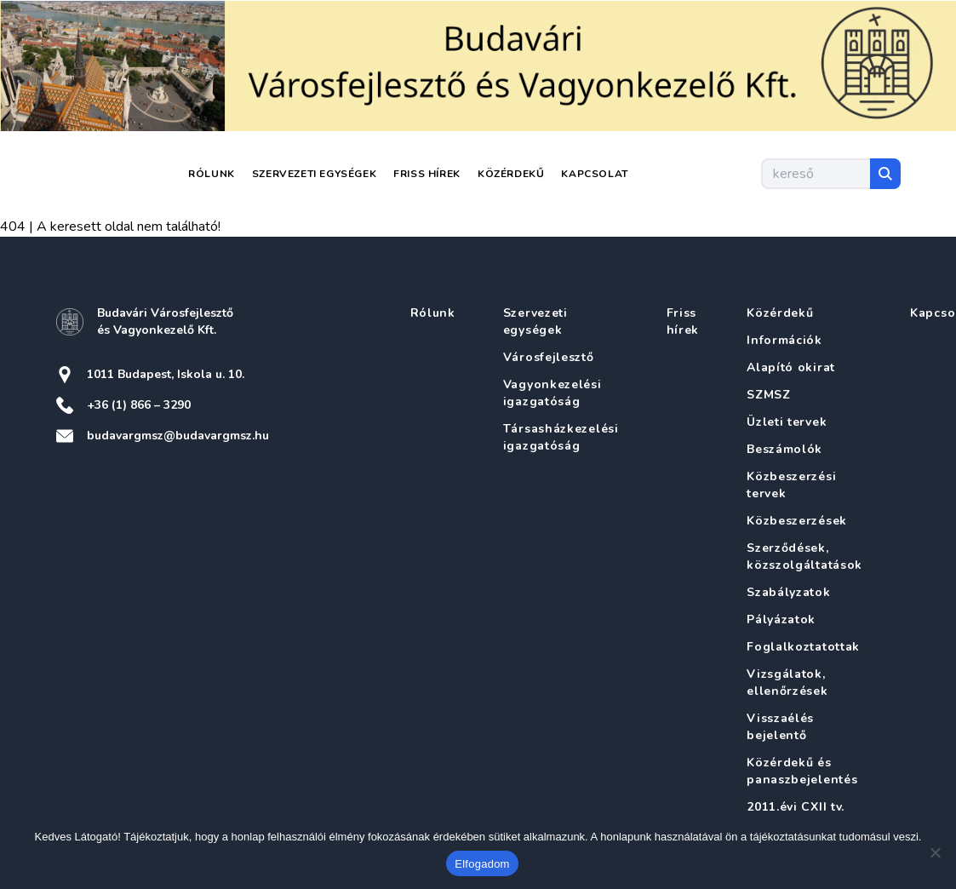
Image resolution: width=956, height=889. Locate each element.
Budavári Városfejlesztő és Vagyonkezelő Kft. (165, 321)
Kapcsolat (594, 174)
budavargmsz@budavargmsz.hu (178, 435)
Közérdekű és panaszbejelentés (802, 771)
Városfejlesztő (548, 357)
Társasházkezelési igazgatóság (561, 437)
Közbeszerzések (797, 521)
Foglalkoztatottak (803, 647)
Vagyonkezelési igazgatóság (552, 393)
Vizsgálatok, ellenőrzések (787, 682)
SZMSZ (769, 395)
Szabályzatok (788, 592)
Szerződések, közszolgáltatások (804, 556)
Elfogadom (482, 863)
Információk (784, 340)
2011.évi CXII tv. (795, 807)
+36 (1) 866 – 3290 (139, 405)
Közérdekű (511, 174)
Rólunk (211, 174)
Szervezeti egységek (314, 174)
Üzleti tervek (787, 422)
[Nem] (934, 852)
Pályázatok (781, 619)
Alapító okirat (791, 367)
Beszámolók (784, 449)
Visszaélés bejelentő (780, 726)
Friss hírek (427, 174)
